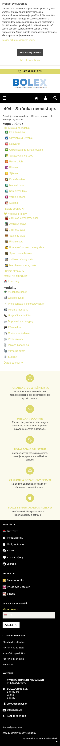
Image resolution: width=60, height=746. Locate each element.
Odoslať (8, 625)
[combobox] (9, 615)
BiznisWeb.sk (50, 738)
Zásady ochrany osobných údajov (19, 733)
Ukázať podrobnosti (30, 60)
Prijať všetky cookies (30, 52)
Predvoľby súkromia (12, 727)
